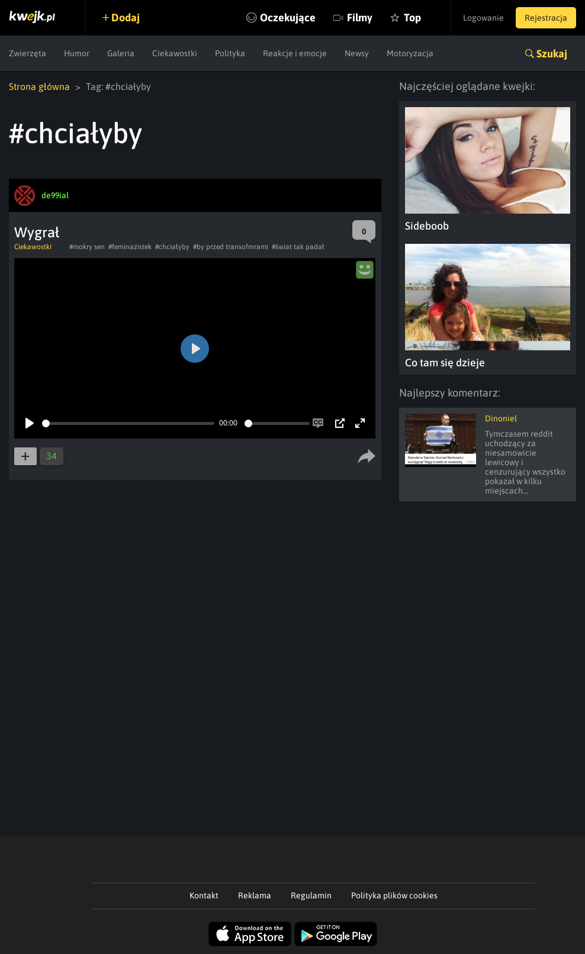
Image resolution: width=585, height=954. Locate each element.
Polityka (230, 53)
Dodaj (125, 17)
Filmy (359, 17)
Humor (76, 53)
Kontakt (203, 895)
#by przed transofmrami (230, 247)
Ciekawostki (174, 53)
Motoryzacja (410, 53)
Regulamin (311, 895)
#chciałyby (172, 247)
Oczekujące (288, 17)
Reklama (254, 895)
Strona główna (39, 86)
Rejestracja (546, 17)
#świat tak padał (298, 247)
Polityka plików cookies (394, 895)
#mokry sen (87, 247)
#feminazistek (130, 247)
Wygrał (36, 232)
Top (412, 17)
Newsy (357, 53)
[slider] (128, 423)
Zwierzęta (27, 53)
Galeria (120, 53)
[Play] (29, 423)
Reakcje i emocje (295, 53)
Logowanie (483, 17)
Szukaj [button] (551, 53)
